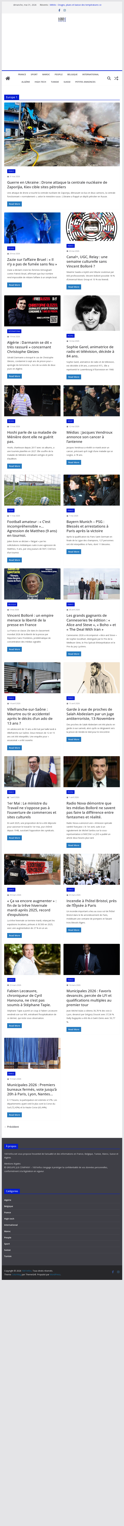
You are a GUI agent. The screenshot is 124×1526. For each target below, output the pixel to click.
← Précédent (11, 1126)
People (59, 74)
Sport (34, 74)
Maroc (46, 74)
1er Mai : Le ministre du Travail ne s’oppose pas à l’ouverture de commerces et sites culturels (31, 810)
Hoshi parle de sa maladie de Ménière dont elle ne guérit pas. (32, 437)
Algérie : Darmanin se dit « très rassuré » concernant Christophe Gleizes (29, 347)
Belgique (72, 74)
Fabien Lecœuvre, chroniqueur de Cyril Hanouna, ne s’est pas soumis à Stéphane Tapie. (29, 997)
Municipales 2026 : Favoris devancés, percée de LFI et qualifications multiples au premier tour (89, 997)
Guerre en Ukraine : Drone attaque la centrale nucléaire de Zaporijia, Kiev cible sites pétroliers (57, 184)
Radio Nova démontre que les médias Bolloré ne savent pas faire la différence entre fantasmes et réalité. (90, 810)
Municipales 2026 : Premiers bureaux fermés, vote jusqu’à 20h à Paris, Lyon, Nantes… (32, 1089)
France (22, 74)
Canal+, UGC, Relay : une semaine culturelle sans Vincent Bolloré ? (87, 261)
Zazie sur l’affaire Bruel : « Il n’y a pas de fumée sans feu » (32, 261)
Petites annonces (85, 81)
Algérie (26, 81)
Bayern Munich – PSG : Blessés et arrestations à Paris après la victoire (87, 526)
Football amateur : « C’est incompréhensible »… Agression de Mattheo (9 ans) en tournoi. (32, 528)
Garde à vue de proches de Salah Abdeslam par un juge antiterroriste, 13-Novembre (90, 714)
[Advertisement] (62, 48)
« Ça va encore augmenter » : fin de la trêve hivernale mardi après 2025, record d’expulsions (31, 907)
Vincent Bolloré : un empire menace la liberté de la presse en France (30, 620)
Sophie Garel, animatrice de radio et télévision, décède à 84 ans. (90, 351)
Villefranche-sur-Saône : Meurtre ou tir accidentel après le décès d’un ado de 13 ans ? (30, 716)
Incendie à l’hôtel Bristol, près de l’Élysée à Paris (91, 903)
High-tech (40, 81)
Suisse (67, 81)
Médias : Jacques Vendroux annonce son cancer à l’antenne (89, 437)
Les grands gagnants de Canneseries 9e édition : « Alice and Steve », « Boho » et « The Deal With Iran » (91, 622)
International (90, 74)
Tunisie (55, 81)
